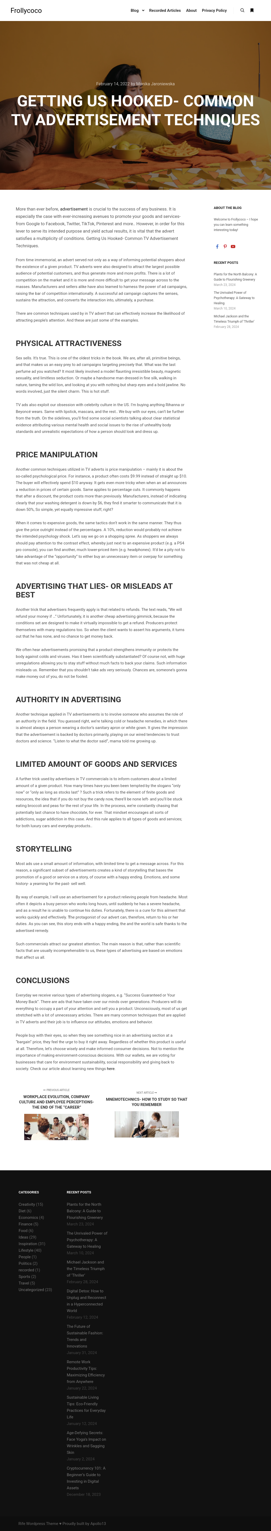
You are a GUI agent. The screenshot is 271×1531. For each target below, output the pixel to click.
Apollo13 (98, 1523)
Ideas (23, 1237)
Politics (25, 1263)
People (25, 1257)
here (110, 1068)
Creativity (27, 1204)
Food (23, 1230)
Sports (24, 1276)
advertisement (74, 209)
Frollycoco (26, 10)
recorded (26, 1270)
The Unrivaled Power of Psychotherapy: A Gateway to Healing (234, 298)
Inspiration (28, 1243)
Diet (22, 1211)
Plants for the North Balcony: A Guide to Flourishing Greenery (85, 1211)
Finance (25, 1224)
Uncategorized (31, 1289)
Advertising (41, 586)
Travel (24, 1283)
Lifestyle (26, 1250)
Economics (28, 1217)
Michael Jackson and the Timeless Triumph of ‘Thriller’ (86, 1269)
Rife (21, 1523)
